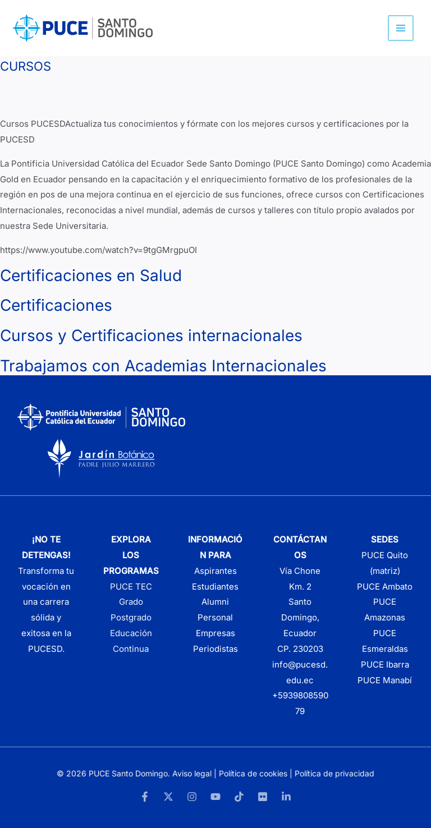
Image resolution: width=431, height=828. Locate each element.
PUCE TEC (131, 586)
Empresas (215, 633)
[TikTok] (239, 797)
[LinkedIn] (286, 797)
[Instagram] (192, 797)
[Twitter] (168, 797)
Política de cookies (253, 773)
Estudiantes (215, 586)
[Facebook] (145, 797)
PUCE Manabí (384, 680)
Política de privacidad (334, 773)
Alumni (215, 601)
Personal (215, 617)
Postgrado (131, 617)
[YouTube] (215, 797)
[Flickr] (263, 797)
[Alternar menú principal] (401, 28)
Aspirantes (215, 570)
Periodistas (215, 648)
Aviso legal (192, 773)
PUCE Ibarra (385, 664)
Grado (131, 601)
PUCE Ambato (384, 586)
